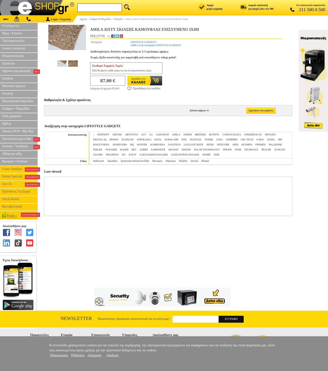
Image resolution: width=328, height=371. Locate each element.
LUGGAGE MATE (193, 144)
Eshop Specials (20, 177)
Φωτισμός (157, 160)
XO (123, 154)
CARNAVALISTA (231, 134)
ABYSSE (117, 134)
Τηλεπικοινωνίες (13, 40)
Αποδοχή (112, 355)
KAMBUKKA (157, 144)
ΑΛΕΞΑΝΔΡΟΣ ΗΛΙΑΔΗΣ (153, 154)
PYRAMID (111, 149)
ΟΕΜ (216, 154)
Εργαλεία (8, 63)
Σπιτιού (194, 160)
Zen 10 (20, 184)
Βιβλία (6, 123)
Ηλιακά (205, 160)
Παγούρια (171, 160)
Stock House (10, 199)
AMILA (176, 134)
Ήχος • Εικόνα (12, 33)
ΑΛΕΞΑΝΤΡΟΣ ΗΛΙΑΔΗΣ (185, 154)
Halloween (98, 160)
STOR (238, 149)
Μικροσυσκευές (13, 56)
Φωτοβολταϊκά (12, 206)
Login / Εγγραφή (58, 19)
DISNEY (114, 139)
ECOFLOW (128, 139)
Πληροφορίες (59, 355)
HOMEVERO (120, 144)
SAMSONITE (158, 149)
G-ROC (260, 139)
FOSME (209, 139)
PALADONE (275, 144)
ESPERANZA (144, 139)
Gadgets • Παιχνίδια (15, 108)
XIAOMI (97, 154)
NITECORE (223, 144)
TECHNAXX (251, 149)
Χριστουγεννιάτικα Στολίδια (134, 160)
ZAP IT (132, 154)
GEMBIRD (231, 139)
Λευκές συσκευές (14, 48)
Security (7, 93)
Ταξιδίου (183, 160)
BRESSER (200, 134)
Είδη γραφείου (12, 116)
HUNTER (142, 144)
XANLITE (279, 149)
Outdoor (7, 78)
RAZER (124, 149)
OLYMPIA (246, 144)
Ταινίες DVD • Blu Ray (18, 131)
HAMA (271, 139)
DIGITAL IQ (99, 139)
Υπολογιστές (10, 25)
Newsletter (76, 318)
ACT (143, 134)
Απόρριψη (94, 355)
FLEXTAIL (195, 139)
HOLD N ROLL (101, 144)
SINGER (186, 149)
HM (280, 139)
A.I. (151, 134)
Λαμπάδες (112, 160)
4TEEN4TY (103, 134)
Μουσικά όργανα (13, 86)
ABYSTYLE (131, 134)
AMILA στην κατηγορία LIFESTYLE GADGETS (155, 45)
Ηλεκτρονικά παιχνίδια (17, 101)
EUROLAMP (171, 139)
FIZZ (184, 139)
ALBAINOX (162, 134)
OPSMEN (260, 144)
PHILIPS (97, 149)
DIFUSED (270, 134)
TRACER (266, 149)
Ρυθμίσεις (77, 355)
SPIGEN (227, 149)
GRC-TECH (247, 139)
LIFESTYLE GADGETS (143, 42)
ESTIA (157, 139)
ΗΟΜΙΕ (206, 154)
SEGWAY (173, 149)
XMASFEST (112, 154)
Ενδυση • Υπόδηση (20, 146)
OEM (235, 144)
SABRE (144, 149)
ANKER (187, 134)
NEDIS (210, 144)
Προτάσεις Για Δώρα (16, 191)
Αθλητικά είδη (12, 153)
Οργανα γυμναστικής (20, 71)
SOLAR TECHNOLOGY (207, 149)
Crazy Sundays (20, 169)
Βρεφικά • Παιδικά (14, 161)
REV (134, 149)
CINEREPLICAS (253, 134)
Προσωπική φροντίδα (20, 139)
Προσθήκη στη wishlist (143, 88)
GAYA (219, 139)
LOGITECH (174, 144)
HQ (132, 144)
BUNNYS (214, 134)
